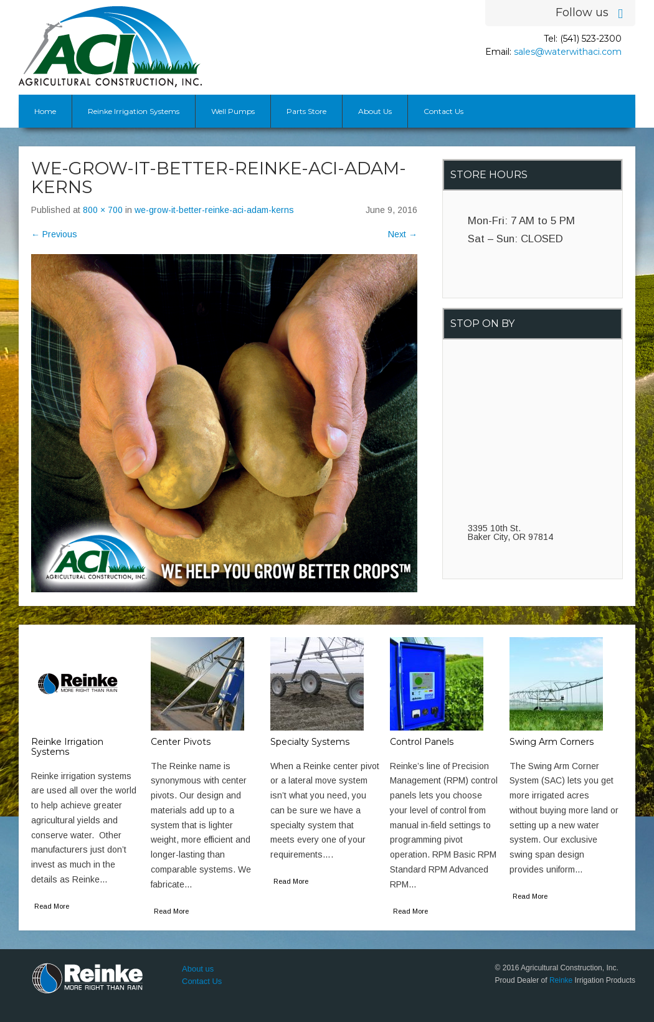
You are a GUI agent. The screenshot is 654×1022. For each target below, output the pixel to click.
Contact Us (443, 111)
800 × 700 (103, 210)
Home (45, 111)
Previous (54, 234)
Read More (51, 906)
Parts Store (306, 111)
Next (402, 234)
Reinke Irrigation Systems (133, 111)
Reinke (560, 980)
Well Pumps (233, 111)
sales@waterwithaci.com (568, 51)
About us (198, 968)
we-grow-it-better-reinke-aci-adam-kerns (214, 210)
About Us (375, 111)
